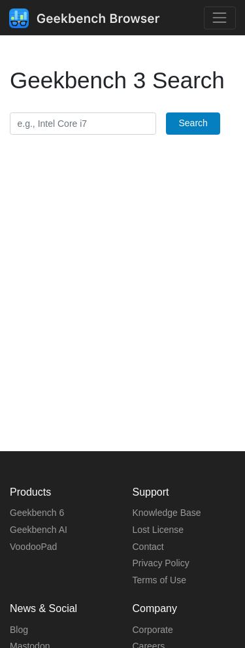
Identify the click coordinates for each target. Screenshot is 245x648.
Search (192, 123)
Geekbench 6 (37, 512)
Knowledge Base (167, 512)
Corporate (153, 629)
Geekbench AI (38, 529)
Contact (148, 546)
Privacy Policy (161, 563)
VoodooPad (33, 546)
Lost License (158, 529)
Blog (19, 629)
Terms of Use (159, 580)
